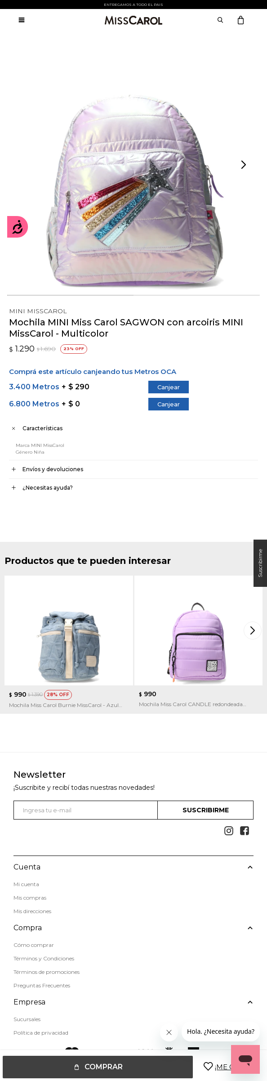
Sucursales (26, 1005)
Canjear (168, 387)
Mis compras (29, 897)
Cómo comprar (33, 939)
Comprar (104, 1067)
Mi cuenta (26, 884)
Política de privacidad (40, 1019)
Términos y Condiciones (43, 952)
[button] (245, 165)
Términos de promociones (46, 966)
